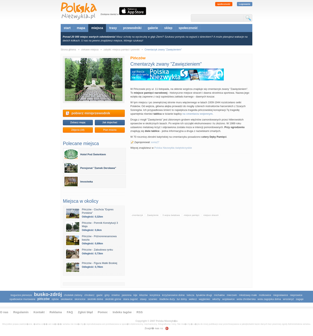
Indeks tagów (122, 312)
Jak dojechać (109, 122)
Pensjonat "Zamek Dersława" (98, 168)
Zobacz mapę (77, 122)
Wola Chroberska (246, 299)
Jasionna (126, 295)
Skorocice (79, 299)
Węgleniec (204, 299)
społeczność (223, 4)
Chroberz (89, 295)
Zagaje (299, 299)
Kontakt (39, 312)
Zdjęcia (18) (77, 129)
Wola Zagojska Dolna (269, 299)
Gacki (99, 295)
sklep (168, 28)
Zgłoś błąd (85, 312)
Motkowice (265, 295)
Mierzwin (232, 295)
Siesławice (66, 299)
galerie (153, 28)
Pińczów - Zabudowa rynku (97, 249)
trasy (113, 28)
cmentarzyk (137, 215)
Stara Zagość (130, 299)
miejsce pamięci (191, 215)
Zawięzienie (152, 215)
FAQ (70, 312)
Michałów (219, 295)
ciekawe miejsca (89, 49)
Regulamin (21, 312)
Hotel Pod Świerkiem (93, 154)
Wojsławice (228, 299)
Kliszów (143, 295)
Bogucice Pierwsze (21, 295)
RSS (140, 312)
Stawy (143, 299)
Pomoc (103, 312)
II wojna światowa (171, 215)
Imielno (116, 295)
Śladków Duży (167, 299)
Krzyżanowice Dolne (173, 295)
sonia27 (155, 142)
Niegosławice (280, 295)
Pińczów (43, 299)
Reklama (56, 312)
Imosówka (86, 181)
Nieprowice (296, 295)
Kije (135, 295)
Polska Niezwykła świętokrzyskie (173, 147)
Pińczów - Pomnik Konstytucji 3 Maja (100, 224)
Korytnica (155, 295)
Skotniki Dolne (95, 299)
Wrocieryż (288, 299)
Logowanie (244, 4)
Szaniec (153, 299)
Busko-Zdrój (48, 294)
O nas (4, 312)
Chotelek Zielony (73, 295)
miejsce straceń (211, 215)
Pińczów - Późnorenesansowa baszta (99, 238)
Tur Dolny (182, 299)
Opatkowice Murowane (22, 299)
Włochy (216, 299)
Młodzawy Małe (248, 295)
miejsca (97, 28)
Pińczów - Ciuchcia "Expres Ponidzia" (98, 211)
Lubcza (190, 295)
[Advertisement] (190, 181)
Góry (107, 295)
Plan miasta (110, 129)
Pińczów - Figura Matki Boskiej (99, 263)
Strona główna (68, 49)
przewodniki (132, 28)
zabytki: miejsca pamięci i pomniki (122, 49)
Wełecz (193, 299)
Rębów (55, 299)
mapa (81, 28)
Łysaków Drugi (204, 295)
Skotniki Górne (113, 299)
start (67, 28)
